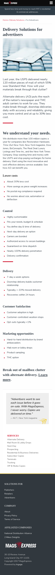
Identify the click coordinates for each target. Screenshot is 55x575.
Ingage (19, 564)
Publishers (9, 490)
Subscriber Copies (15, 456)
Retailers (8, 493)
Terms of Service (12, 519)
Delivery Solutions (16, 20)
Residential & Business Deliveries (22, 452)
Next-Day (11, 446)
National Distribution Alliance (18, 533)
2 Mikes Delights (12, 537)
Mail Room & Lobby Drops (19, 442)
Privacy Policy (10, 515)
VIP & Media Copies (16, 466)
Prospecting (12, 449)
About (7, 511)
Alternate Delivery (15, 439)
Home (5, 20)
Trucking (11, 462)
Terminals (11, 459)
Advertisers (9, 497)
